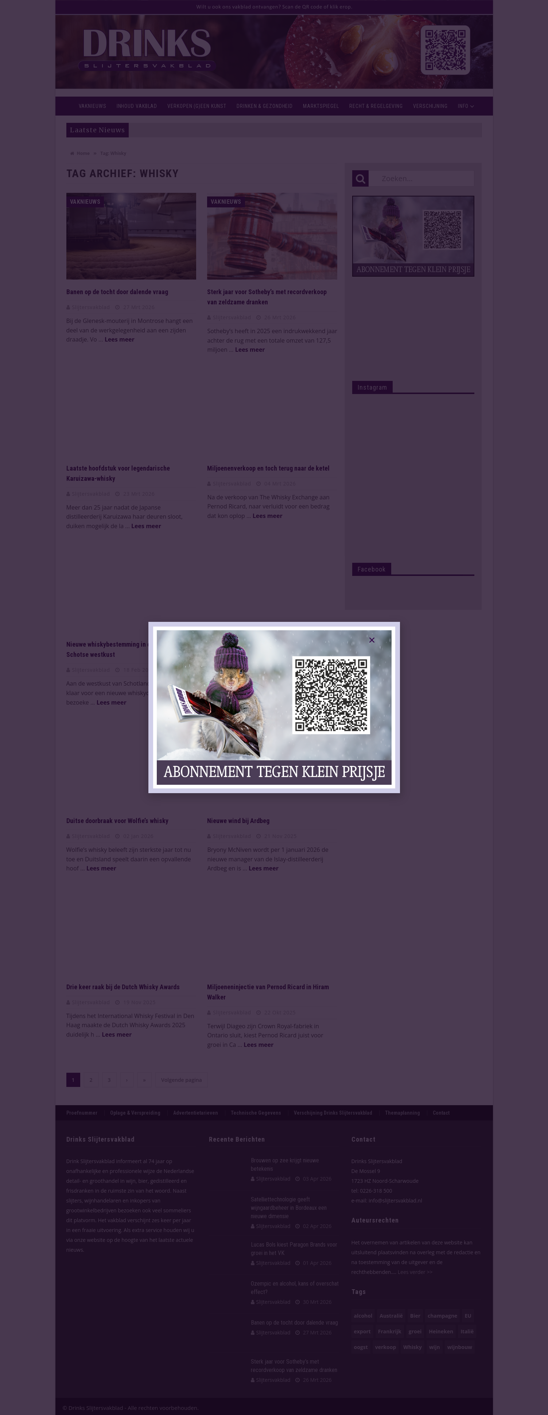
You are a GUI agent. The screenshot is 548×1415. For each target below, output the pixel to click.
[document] (274, 707)
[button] (372, 640)
